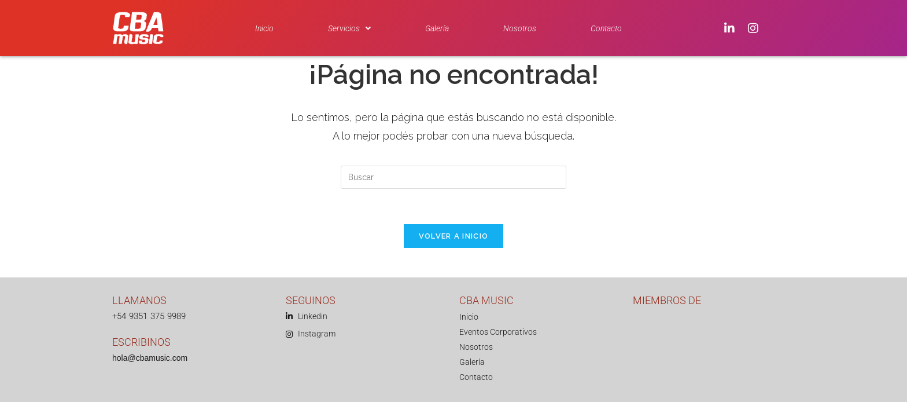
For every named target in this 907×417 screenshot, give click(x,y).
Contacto (606, 28)
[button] (349, 28)
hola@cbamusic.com (149, 358)
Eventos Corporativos (498, 331)
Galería (437, 28)
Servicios (349, 28)
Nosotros (519, 28)
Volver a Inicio (454, 236)
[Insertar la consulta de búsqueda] (453, 177)
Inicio (264, 28)
